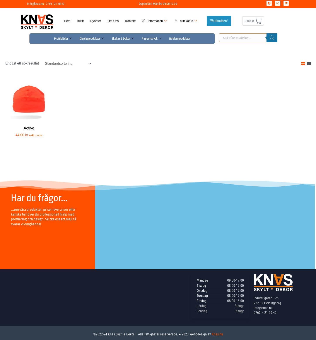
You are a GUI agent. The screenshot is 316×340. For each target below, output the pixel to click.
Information (154, 21)
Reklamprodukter (179, 38)
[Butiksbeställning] (67, 63)
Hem (67, 21)
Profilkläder (63, 38)
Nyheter (95, 21)
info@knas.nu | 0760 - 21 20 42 (45, 3)
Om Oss (113, 21)
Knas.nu (217, 334)
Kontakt (130, 21)
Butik (80, 21)
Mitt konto (185, 21)
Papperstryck (151, 38)
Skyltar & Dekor (123, 38)
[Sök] (271, 37)
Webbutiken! (219, 21)
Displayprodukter (92, 38)
